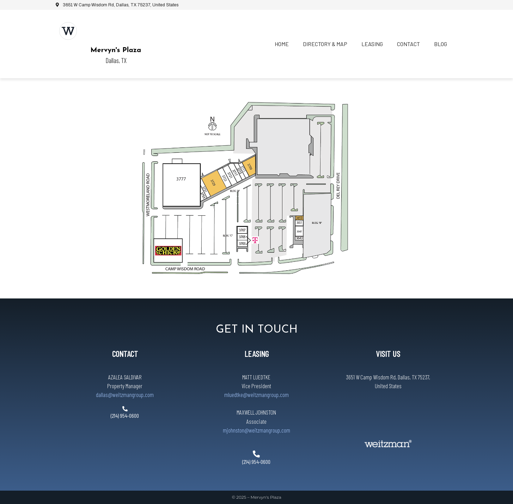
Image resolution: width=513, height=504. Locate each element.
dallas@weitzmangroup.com (125, 394)
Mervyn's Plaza (116, 50)
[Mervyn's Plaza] (68, 31)
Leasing (372, 43)
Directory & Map (325, 43)
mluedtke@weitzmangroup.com (256, 394)
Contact (408, 43)
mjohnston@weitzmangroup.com (256, 430)
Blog (440, 43)
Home (282, 43)
